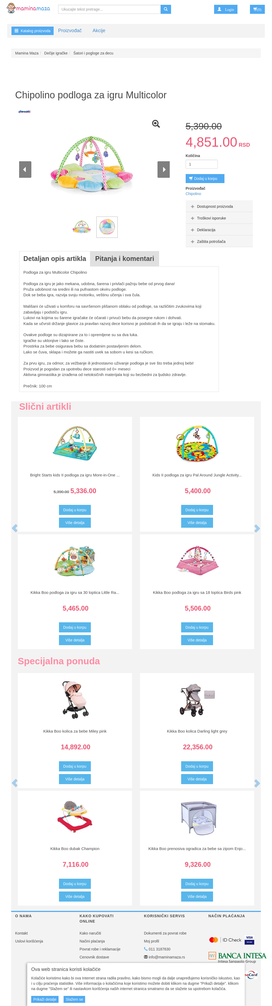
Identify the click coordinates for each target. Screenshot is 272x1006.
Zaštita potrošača (208, 241)
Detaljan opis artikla (54, 258)
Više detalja (74, 523)
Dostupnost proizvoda (211, 206)
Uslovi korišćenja (29, 941)
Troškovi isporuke (208, 218)
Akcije (98, 30)
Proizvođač (70, 30)
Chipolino (193, 194)
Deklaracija (202, 230)
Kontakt (21, 933)
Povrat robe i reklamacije (100, 949)
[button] (225, 9)
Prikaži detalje (44, 999)
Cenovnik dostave (94, 957)
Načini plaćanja (92, 941)
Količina (193, 156)
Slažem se (74, 999)
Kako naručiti (90, 933)
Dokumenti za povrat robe (165, 933)
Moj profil (151, 941)
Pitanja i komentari (124, 258)
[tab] (219, 206)
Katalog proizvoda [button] (32, 31)
